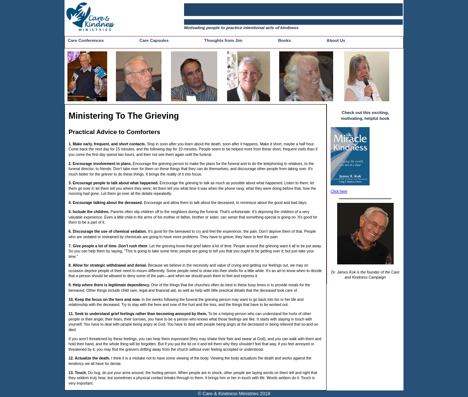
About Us (336, 40)
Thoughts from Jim (223, 40)
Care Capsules (154, 40)
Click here (339, 191)
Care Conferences (86, 40)
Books (284, 40)
